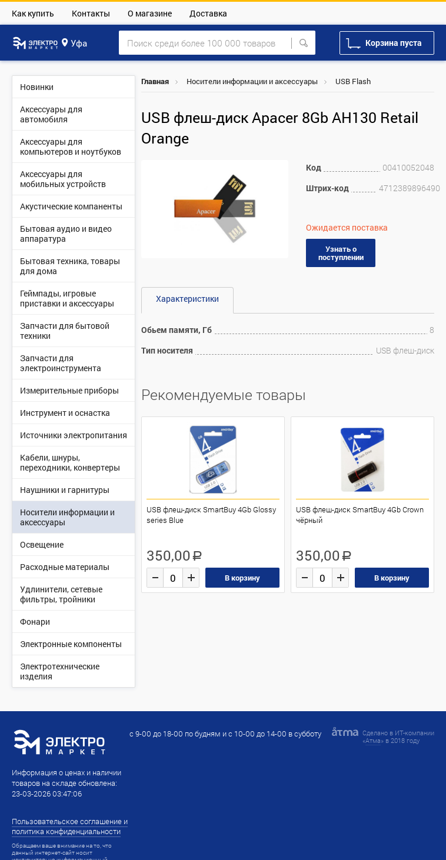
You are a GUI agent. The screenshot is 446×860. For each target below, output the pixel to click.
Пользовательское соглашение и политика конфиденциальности (70, 826)
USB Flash (353, 81)
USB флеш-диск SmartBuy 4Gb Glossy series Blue (211, 514)
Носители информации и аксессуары (252, 81)
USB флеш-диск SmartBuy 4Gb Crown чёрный (360, 514)
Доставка (208, 13)
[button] (277, 170)
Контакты (91, 13)
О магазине (150, 13)
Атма (373, 740)
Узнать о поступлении (341, 253)
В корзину (242, 577)
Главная (155, 81)
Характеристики (187, 298)
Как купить (33, 13)
